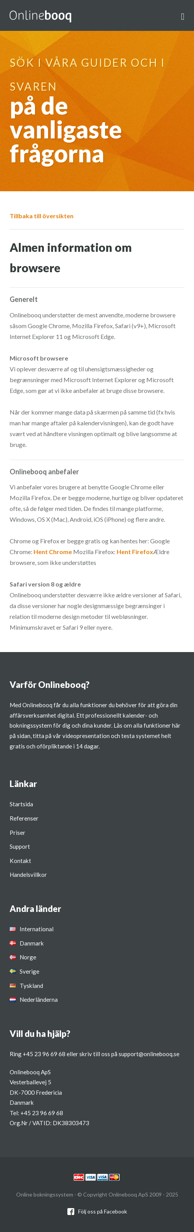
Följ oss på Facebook (102, 1211)
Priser (17, 832)
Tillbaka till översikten (42, 215)
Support (20, 846)
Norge (28, 957)
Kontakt (20, 860)
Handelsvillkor (28, 874)
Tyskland (31, 985)
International (37, 928)
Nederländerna (39, 999)
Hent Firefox (135, 551)
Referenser (24, 818)
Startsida (21, 804)
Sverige (29, 971)
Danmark (32, 943)
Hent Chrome (52, 551)
